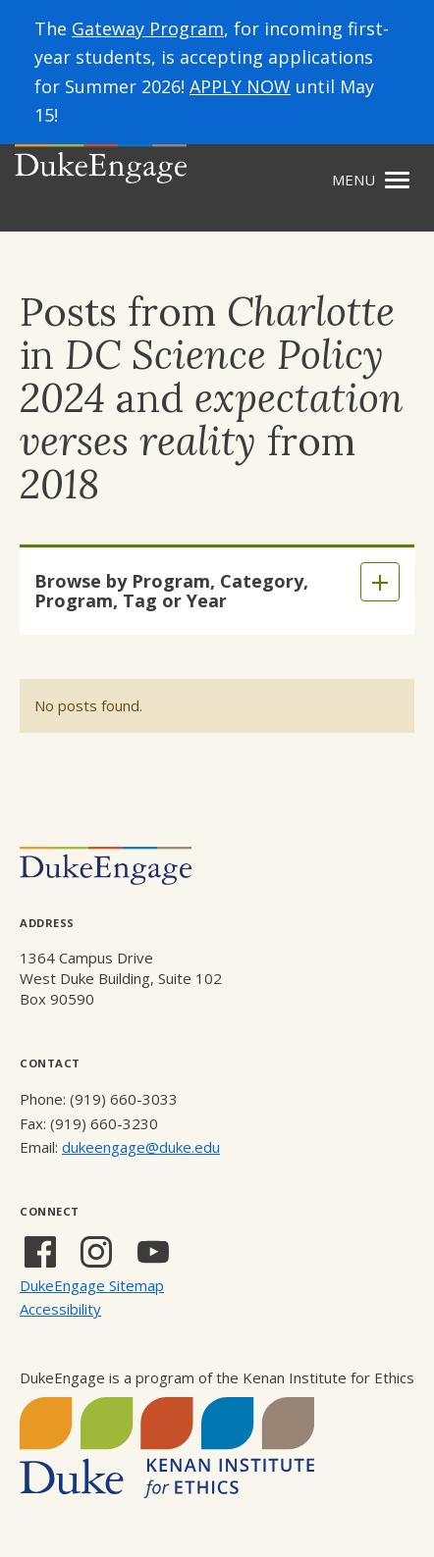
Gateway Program (148, 28)
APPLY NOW (240, 86)
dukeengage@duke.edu (141, 1147)
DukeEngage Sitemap (92, 1285)
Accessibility (60, 1309)
